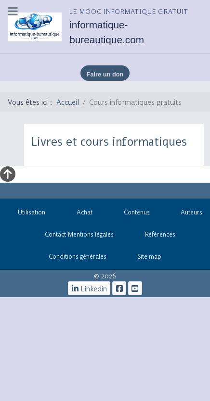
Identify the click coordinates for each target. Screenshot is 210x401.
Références (155, 235)
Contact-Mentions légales (74, 235)
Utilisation (27, 213)
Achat (79, 213)
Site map (144, 257)
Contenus (131, 213)
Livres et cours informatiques (109, 142)
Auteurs (187, 213)
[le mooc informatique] (119, 288)
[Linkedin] (89, 288)
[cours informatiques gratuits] (135, 288)
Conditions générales (77, 256)
